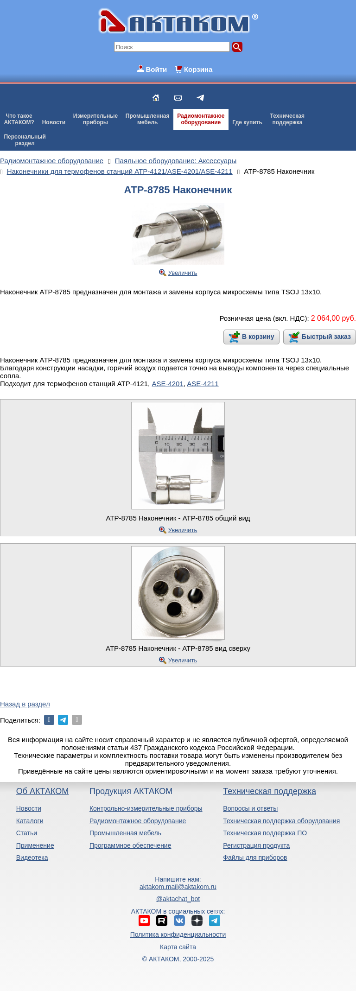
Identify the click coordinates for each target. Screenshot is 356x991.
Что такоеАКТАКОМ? (19, 119)
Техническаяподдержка (287, 119)
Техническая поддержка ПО (265, 833)
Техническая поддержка (269, 791)
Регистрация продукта (256, 845)
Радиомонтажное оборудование (137, 821)
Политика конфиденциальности (178, 934)
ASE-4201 (167, 384)
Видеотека (32, 857)
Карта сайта (178, 947)
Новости (53, 122)
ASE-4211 (202, 384)
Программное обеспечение (130, 845)
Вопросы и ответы (250, 808)
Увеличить (182, 272)
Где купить (247, 122)
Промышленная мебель (125, 833)
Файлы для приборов (255, 857)
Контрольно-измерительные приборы (146, 808)
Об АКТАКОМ (42, 791)
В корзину (258, 336)
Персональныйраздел (24, 139)
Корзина (198, 69)
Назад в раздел (25, 704)
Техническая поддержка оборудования (281, 821)
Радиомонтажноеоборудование (200, 119)
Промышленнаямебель (148, 119)
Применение (35, 845)
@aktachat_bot (178, 898)
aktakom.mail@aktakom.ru (178, 886)
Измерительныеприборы (95, 119)
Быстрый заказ (326, 336)
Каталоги (30, 821)
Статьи (26, 833)
